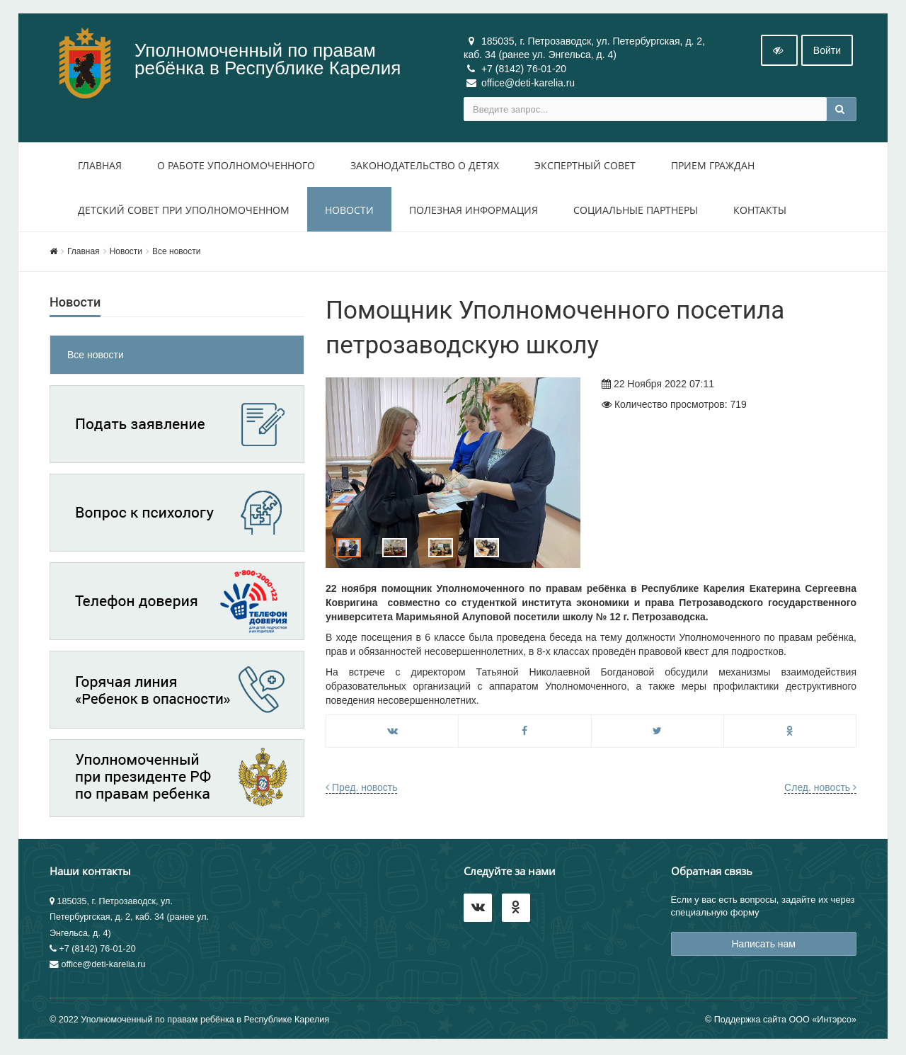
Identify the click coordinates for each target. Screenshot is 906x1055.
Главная (100, 166)
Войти (827, 51)
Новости (349, 211)
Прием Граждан (713, 166)
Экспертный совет (585, 166)
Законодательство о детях (424, 166)
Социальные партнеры (635, 211)
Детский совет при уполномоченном (183, 211)
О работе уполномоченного (236, 166)
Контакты (759, 211)
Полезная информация (473, 211)
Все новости (176, 253)
